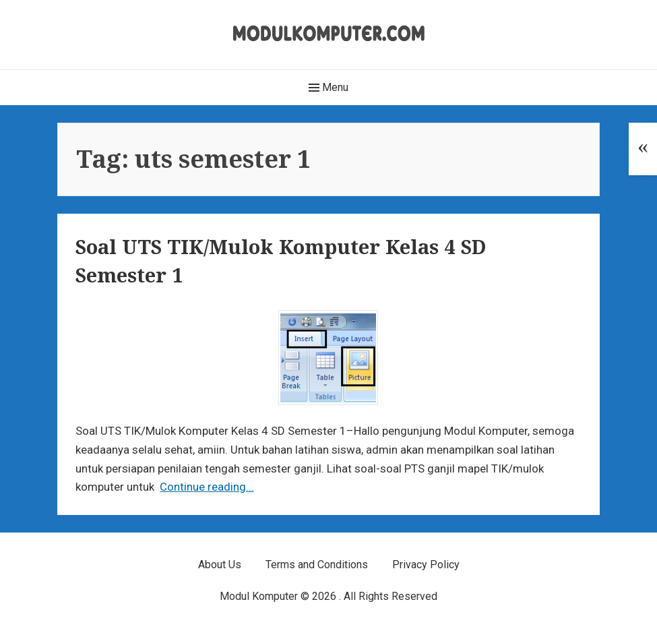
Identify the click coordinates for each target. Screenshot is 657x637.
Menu (328, 87)
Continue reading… (206, 486)
